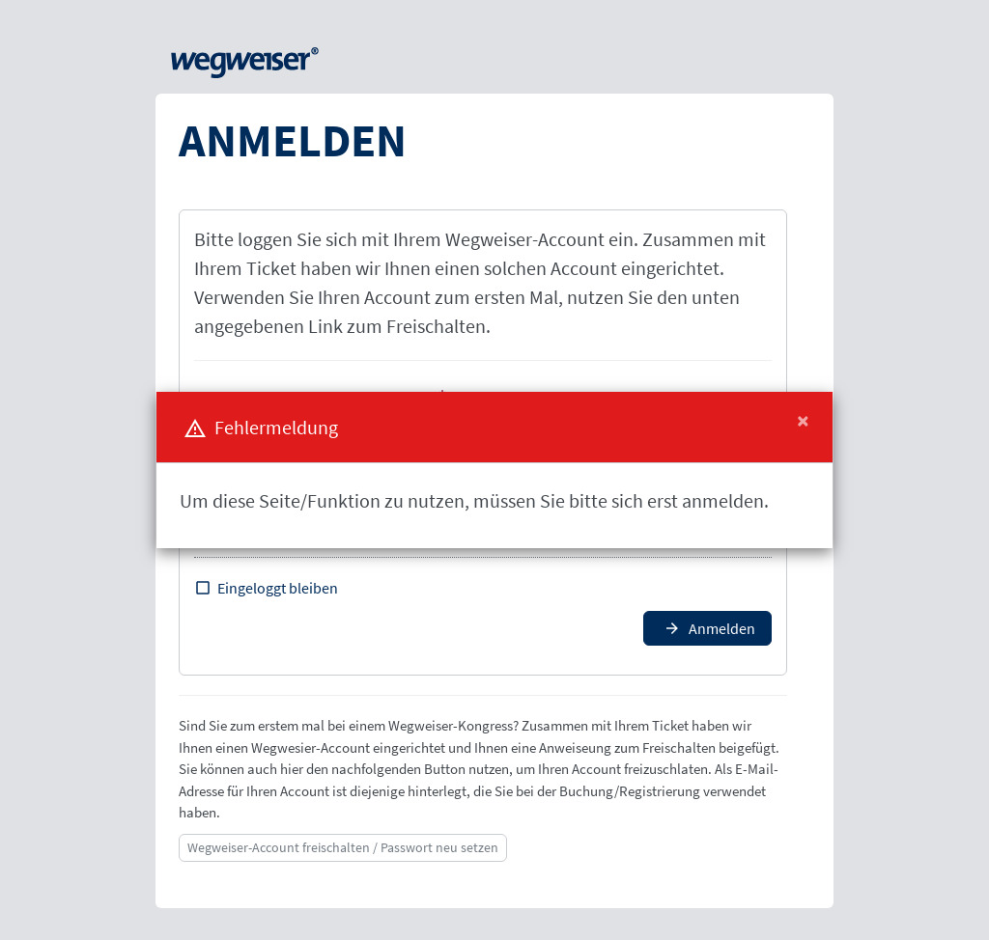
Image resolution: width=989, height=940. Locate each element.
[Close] (803, 420)
